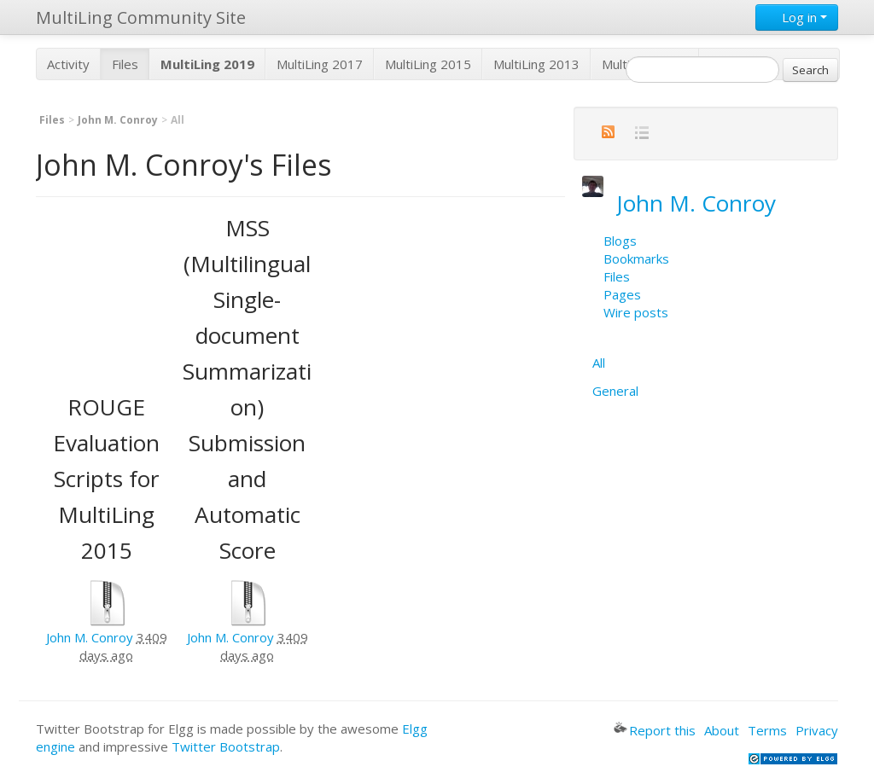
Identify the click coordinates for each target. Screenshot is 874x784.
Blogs (620, 240)
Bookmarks (636, 258)
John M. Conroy (118, 120)
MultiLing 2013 (536, 64)
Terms (767, 730)
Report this (655, 730)
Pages (622, 294)
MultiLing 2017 (320, 64)
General (615, 390)
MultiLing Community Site (141, 17)
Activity (68, 64)
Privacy (816, 730)
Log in (796, 17)
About (721, 730)
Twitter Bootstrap (226, 746)
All (598, 362)
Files (125, 64)
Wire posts (635, 312)
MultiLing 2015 (428, 64)
